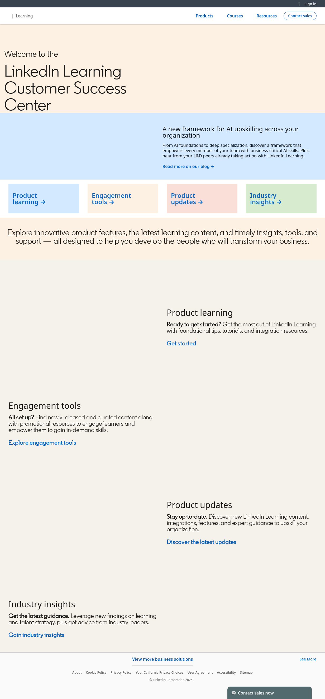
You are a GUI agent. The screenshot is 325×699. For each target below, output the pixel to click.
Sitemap (246, 672)
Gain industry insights (36, 635)
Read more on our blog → (188, 166)
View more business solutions (162, 659)
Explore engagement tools (42, 442)
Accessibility (226, 672)
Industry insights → (266, 198)
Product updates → (187, 198)
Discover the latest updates (201, 542)
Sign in (310, 3)
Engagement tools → (111, 198)
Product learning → (29, 198)
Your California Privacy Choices (159, 672)
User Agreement (200, 672)
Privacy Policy (121, 672)
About (77, 672)
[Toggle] (303, 692)
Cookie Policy (96, 672)
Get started (181, 343)
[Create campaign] (300, 16)
